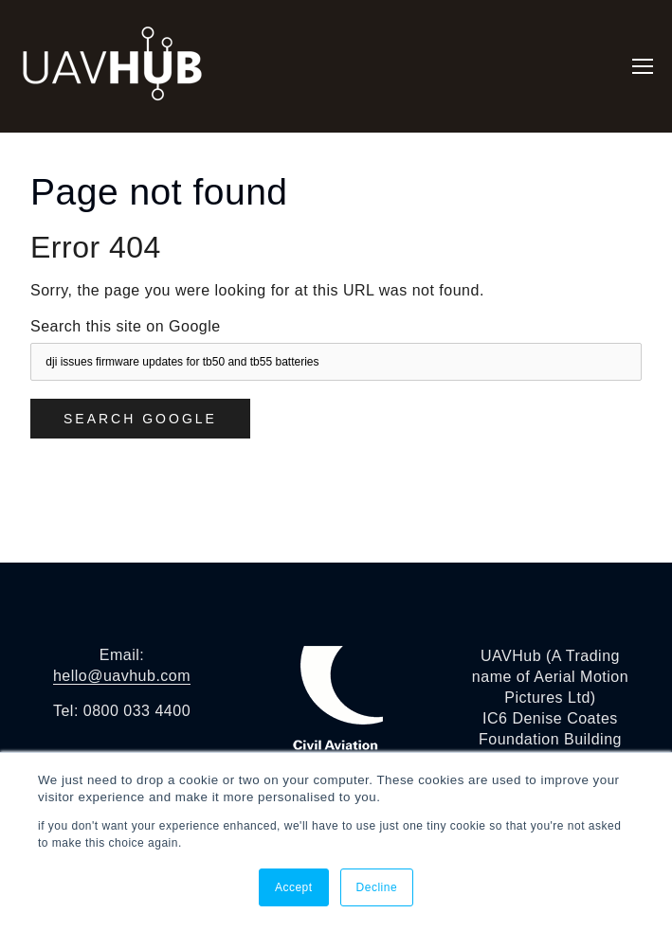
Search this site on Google (125, 326)
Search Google (140, 418)
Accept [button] (294, 887)
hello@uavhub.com (122, 676)
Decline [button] (377, 887)
